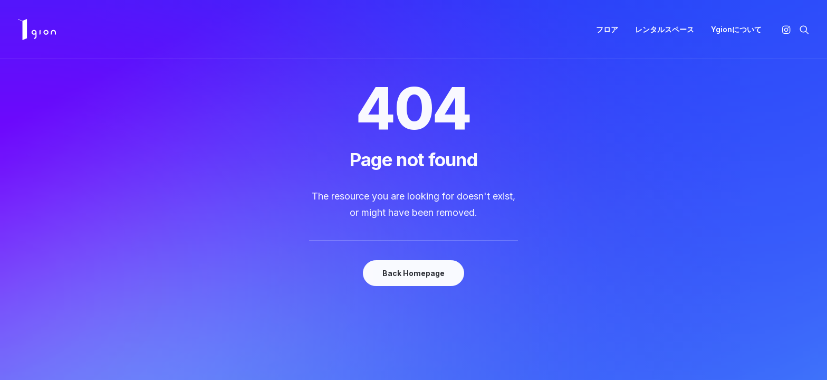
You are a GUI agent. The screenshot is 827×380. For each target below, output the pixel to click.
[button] (788, 29)
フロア (607, 29)
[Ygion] (37, 29)
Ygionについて (736, 29)
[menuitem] (607, 29)
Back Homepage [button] (413, 273)
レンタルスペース (664, 29)
